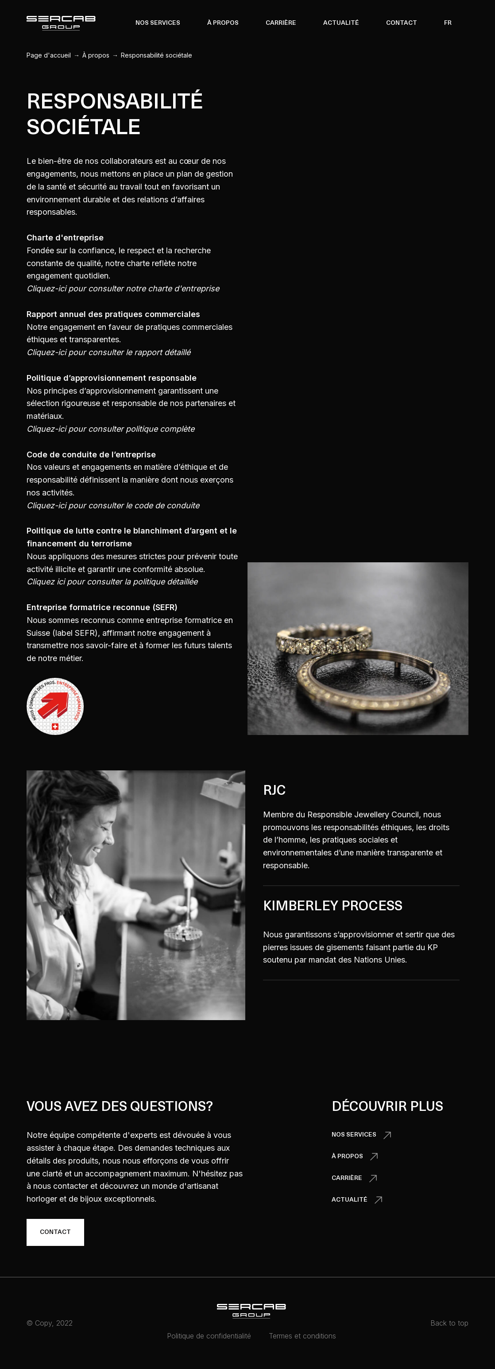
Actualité (341, 23)
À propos (95, 55)
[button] (157, 23)
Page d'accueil (49, 55)
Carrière (281, 23)
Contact (401, 23)
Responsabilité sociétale (156, 55)
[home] (61, 23)
